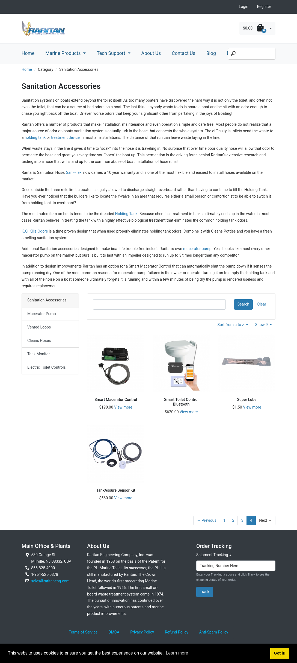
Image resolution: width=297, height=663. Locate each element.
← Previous (206, 520)
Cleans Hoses (39, 340)
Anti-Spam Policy (213, 632)
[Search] (251, 54)
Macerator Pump (41, 314)
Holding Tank (126, 214)
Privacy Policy (142, 632)
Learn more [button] (177, 653)
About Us (151, 53)
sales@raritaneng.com (50, 581)
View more (123, 407)
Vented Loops (39, 327)
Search (243, 304)
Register (264, 6)
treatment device (65, 137)
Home (28, 53)
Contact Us (183, 53)
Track (204, 591)
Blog (211, 53)
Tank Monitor (38, 354)
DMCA (113, 632)
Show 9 (262, 324)
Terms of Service (83, 632)
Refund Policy (176, 632)
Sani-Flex (74, 172)
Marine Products (63, 53)
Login (243, 6)
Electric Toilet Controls (46, 367)
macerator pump (197, 249)
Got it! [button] (279, 653)
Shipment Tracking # (213, 555)
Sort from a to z (231, 324)
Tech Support (111, 53)
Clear (261, 304)
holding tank (35, 137)
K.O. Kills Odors (35, 231)
